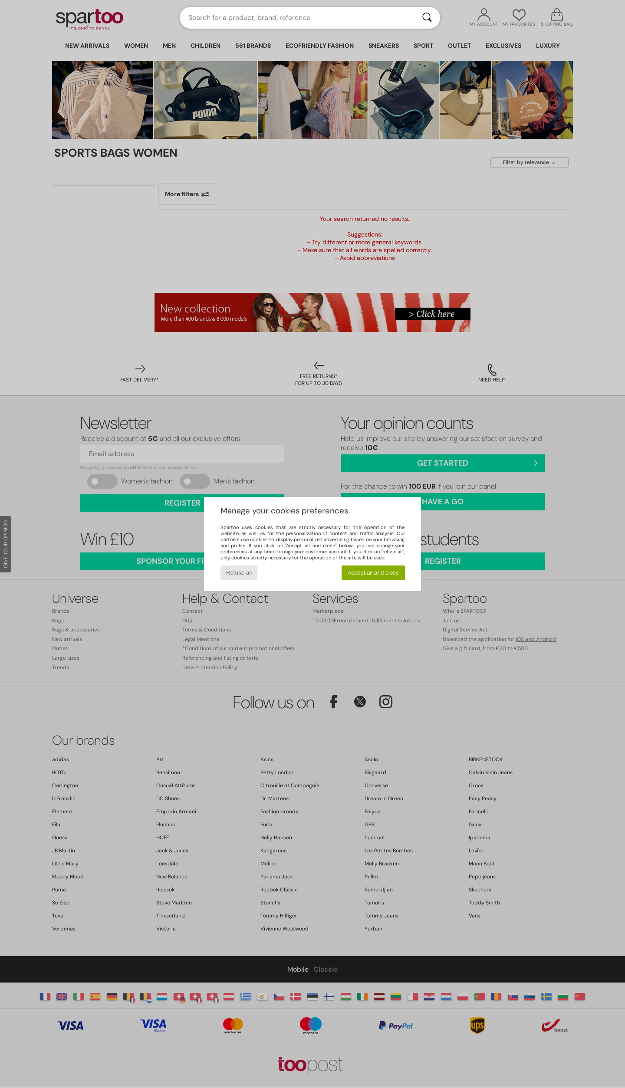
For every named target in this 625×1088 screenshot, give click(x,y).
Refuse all (239, 572)
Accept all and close (373, 572)
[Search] (427, 18)
